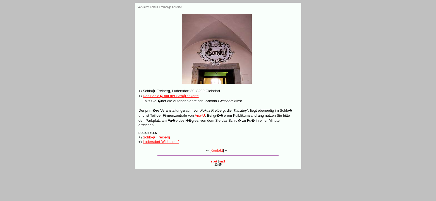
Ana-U (200, 115)
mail (222, 161)
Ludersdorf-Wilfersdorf (161, 142)
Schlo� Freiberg (156, 137)
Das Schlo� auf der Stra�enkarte (171, 96)
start (214, 161)
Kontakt (216, 150)
